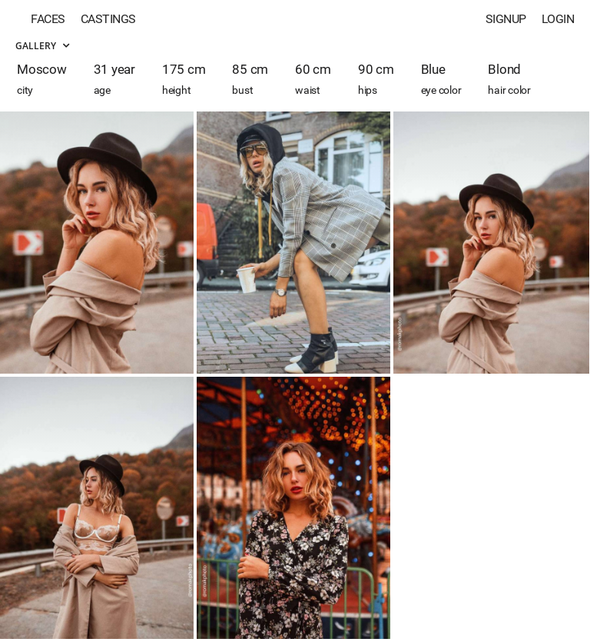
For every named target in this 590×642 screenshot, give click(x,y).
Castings (108, 19)
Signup (506, 19)
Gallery (42, 45)
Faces (48, 19)
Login (558, 19)
